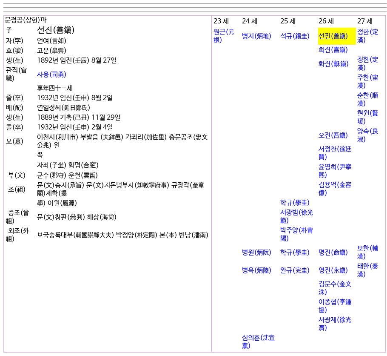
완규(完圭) (295, 271)
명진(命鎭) (333, 253)
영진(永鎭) (333, 271)
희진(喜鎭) (333, 50)
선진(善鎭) (333, 36)
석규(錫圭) (295, 36)
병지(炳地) (257, 36)
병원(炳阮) (257, 253)
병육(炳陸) (257, 271)
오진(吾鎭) (333, 136)
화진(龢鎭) (334, 64)
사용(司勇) (52, 75)
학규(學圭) (295, 203)
